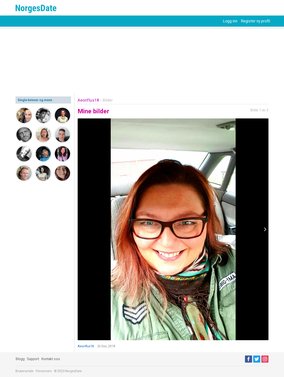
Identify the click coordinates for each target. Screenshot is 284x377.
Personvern (44, 371)
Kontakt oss (50, 359)
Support (33, 359)
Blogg (20, 359)
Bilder (108, 100)
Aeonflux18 (88, 100)
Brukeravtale (25, 371)
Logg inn (230, 21)
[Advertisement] (142, 60)
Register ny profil (255, 21)
